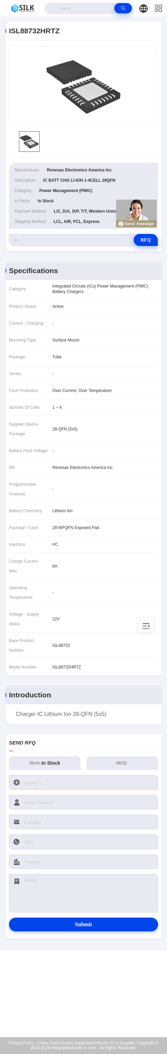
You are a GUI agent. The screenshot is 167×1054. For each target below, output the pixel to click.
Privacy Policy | (22, 1043)
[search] (123, 8)
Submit (83, 924)
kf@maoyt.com (88, 994)
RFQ (145, 240)
